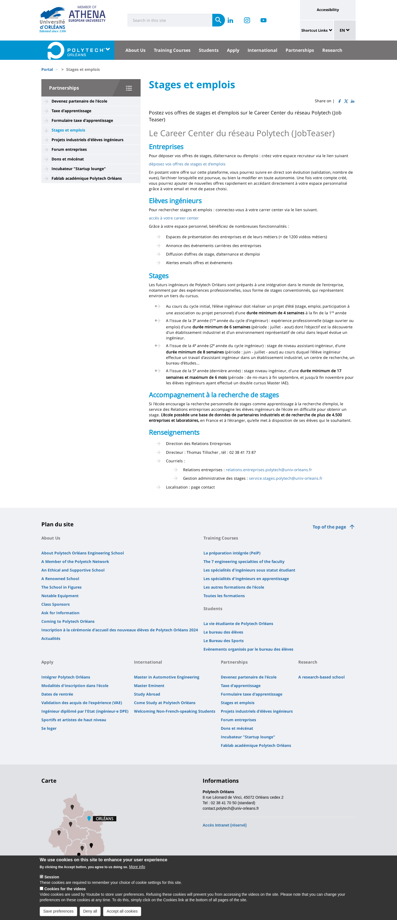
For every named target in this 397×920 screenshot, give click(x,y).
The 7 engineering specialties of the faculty (244, 561)
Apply (233, 50)
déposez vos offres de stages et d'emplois (187, 164)
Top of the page (329, 527)
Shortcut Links (314, 30)
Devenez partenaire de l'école (79, 101)
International (262, 50)
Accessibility (328, 9)
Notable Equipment (60, 595)
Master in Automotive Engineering (166, 677)
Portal (47, 69)
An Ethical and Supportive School (72, 570)
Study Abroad (147, 694)
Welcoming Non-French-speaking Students (174, 711)
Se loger (49, 728)
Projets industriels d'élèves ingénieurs (88, 139)
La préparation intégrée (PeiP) (232, 553)
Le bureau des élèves (223, 632)
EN (345, 30)
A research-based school (321, 677)
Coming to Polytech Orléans (68, 621)
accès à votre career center (174, 218)
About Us (135, 50)
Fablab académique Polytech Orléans (87, 178)
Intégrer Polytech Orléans (65, 677)
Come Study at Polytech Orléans (164, 702)
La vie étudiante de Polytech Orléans (238, 623)
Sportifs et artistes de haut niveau (73, 719)
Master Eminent (149, 685)
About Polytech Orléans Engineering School (82, 553)
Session (51, 881)
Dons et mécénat (68, 159)
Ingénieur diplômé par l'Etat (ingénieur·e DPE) (84, 711)
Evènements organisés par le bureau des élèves (248, 649)
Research (332, 50)
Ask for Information (60, 612)
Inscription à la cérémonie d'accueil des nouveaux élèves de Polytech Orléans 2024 (119, 629)
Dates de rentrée (57, 694)
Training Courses (172, 50)
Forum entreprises (69, 149)
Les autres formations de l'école (233, 587)
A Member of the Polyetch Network (75, 561)
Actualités (50, 638)
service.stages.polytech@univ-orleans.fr (286, 478)
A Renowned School (60, 578)
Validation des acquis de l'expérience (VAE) (81, 702)
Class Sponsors (55, 604)
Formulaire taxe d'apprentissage (82, 120)
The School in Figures (61, 587)
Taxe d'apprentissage (71, 110)
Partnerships (300, 50)
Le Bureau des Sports (223, 640)
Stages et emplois (68, 130)
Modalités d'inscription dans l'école (74, 685)
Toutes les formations (224, 595)
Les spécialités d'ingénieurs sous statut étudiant (249, 570)
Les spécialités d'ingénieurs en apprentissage (246, 578)
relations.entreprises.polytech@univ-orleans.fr (269, 469)
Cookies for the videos (65, 893)
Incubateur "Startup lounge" (79, 168)
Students (209, 50)
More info (137, 871)
